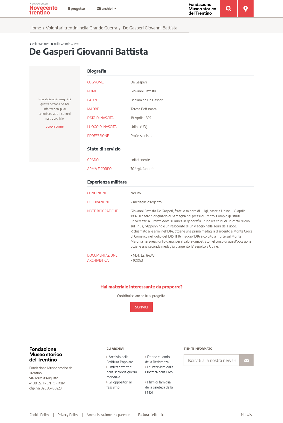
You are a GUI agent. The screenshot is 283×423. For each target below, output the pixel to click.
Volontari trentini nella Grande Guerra (81, 27)
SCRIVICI (141, 307)
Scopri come (54, 126)
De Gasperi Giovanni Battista (150, 27)
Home (35, 27)
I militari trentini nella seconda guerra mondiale (121, 372)
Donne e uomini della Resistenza (157, 359)
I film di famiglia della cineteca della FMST (159, 387)
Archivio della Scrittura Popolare (119, 359)
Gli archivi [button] (105, 9)
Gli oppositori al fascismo (118, 384)
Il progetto (76, 9)
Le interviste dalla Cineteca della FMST (160, 369)
